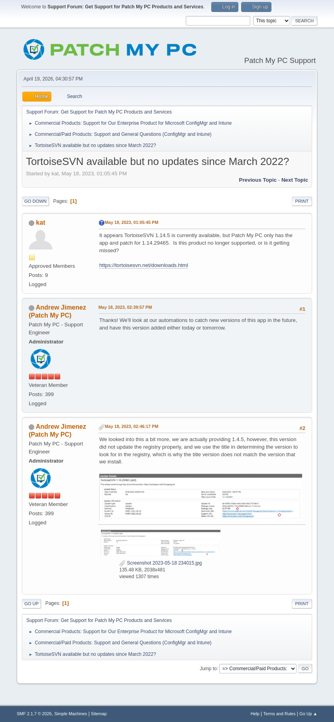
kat (40, 222)
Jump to (208, 668)
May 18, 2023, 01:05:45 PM (131, 222)
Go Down (35, 201)
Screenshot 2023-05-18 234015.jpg (160, 563)
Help (255, 713)
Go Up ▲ (308, 713)
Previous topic (258, 180)
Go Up (31, 603)
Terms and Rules (279, 713)
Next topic (294, 180)
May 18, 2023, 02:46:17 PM (131, 426)
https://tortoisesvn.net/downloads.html (143, 265)
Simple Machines (70, 713)
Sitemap (99, 713)
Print (302, 201)
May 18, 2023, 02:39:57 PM (125, 307)
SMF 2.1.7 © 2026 (34, 713)
